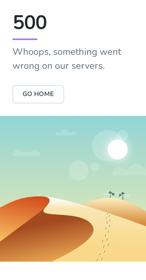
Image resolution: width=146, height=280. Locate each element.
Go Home (38, 94)
